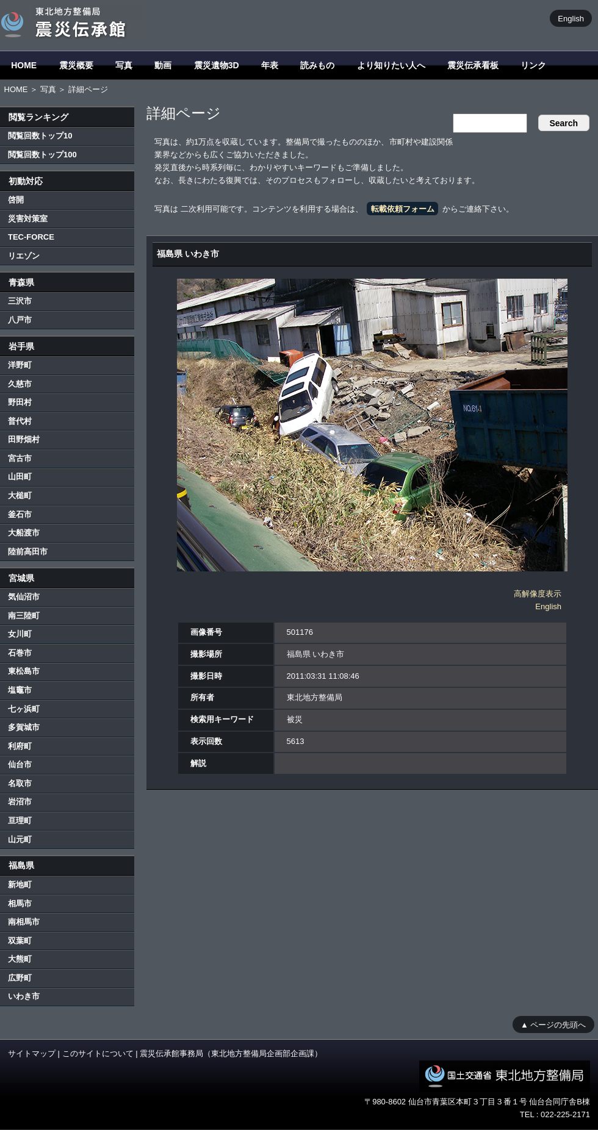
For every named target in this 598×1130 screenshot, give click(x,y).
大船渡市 (24, 532)
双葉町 (20, 940)
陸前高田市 (28, 551)
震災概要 (76, 65)
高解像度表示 (537, 593)
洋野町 (20, 365)
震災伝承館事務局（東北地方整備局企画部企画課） (231, 1053)
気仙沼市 (24, 596)
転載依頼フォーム (402, 208)
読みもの (317, 65)
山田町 (20, 476)
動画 (162, 65)
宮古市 (20, 458)
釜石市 (20, 514)
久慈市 (20, 383)
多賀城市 (24, 727)
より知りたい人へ (391, 65)
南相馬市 (24, 921)
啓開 (16, 199)
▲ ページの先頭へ (553, 1024)
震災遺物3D (216, 65)
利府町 (20, 746)
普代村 (20, 421)
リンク (533, 65)
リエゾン (24, 255)
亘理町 (20, 820)
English (571, 18)
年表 (269, 65)
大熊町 (20, 959)
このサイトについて (98, 1053)
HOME (24, 65)
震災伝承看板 (473, 65)
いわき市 (24, 996)
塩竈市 (20, 690)
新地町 (20, 884)
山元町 (20, 839)
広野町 (20, 977)
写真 (123, 65)
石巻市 (20, 652)
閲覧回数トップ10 (40, 135)
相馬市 (20, 903)
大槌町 (20, 495)
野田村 (20, 402)
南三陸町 (24, 615)
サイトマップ (32, 1053)
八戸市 (20, 319)
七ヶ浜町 (24, 708)
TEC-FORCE (31, 236)
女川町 (20, 633)
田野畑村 (24, 439)
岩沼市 (20, 801)
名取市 (20, 783)
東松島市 (24, 671)
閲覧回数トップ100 (42, 154)
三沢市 (20, 301)
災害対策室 (28, 218)
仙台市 (20, 764)
